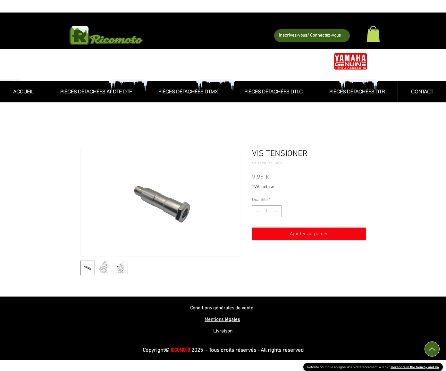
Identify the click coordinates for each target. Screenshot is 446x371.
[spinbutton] (267, 211)
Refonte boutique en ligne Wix (330, 367)
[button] (373, 34)
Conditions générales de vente (221, 308)
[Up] (432, 349)
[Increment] (277, 211)
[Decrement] (257, 211)
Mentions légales (222, 320)
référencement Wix (370, 367)
